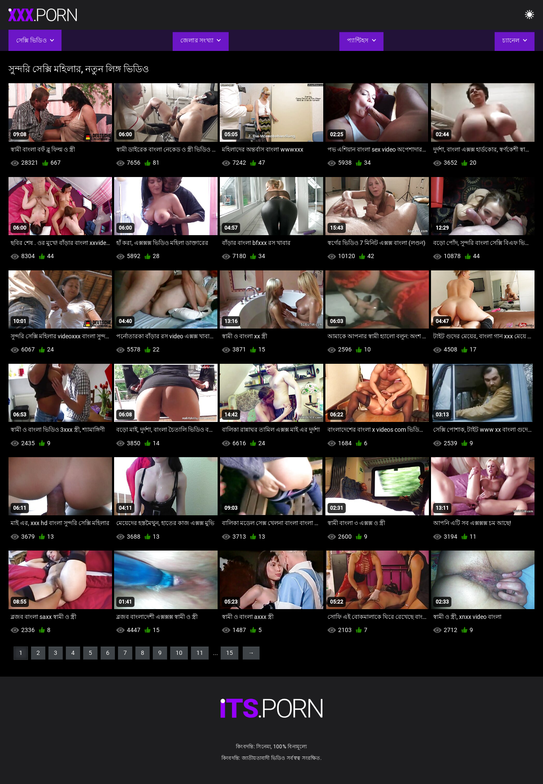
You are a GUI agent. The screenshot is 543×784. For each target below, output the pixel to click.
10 (179, 652)
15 (229, 652)
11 (199, 652)
